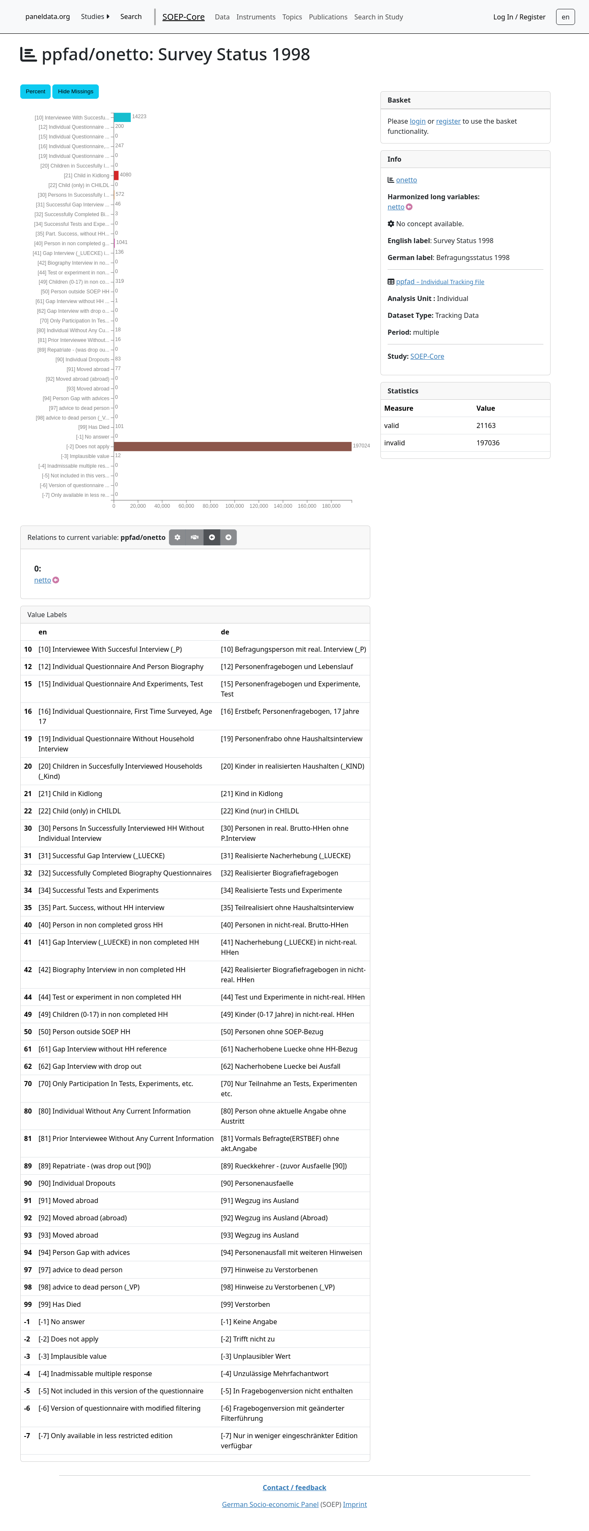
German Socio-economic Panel (270, 1504)
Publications (328, 17)
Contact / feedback (294, 1487)
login (418, 121)
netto (42, 580)
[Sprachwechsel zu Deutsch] (565, 17)
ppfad (440, 281)
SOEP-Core (184, 16)
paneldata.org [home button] (47, 16)
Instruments (256, 17)
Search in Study (378, 17)
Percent (35, 91)
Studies (95, 16)
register (448, 121)
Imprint (355, 1504)
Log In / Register (520, 17)
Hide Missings (75, 91)
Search (131, 16)
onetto (406, 179)
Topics (292, 17)
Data (222, 17)
